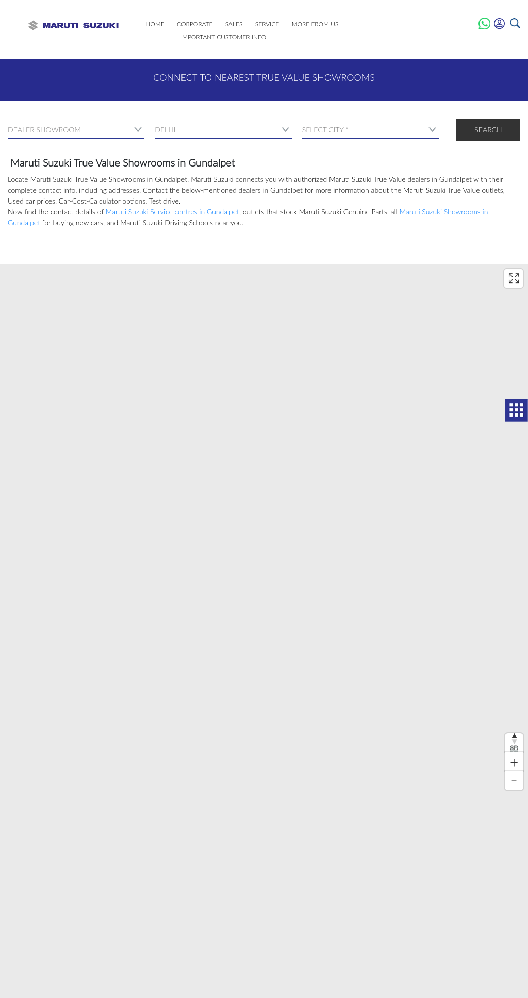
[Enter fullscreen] (513, 278)
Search (488, 129)
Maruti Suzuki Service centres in (172, 211)
